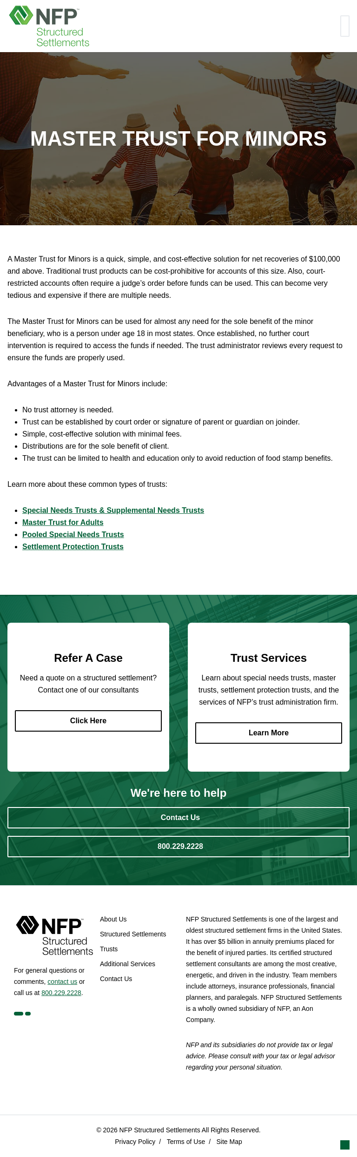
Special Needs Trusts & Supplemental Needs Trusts (113, 510)
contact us (62, 981)
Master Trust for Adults (63, 522)
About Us (113, 919)
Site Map (229, 1141)
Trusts (109, 949)
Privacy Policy (135, 1141)
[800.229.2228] (178, 846)
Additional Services (127, 964)
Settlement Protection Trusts (73, 547)
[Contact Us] (178, 817)
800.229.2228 (61, 992)
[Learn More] (268, 733)
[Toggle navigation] (345, 26)
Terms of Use (186, 1141)
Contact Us (116, 978)
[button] (345, 1145)
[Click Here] (88, 721)
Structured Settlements (133, 934)
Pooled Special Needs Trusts (73, 534)
